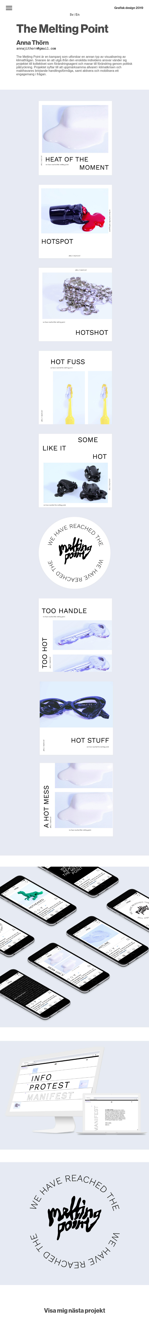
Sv (72, 14)
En (77, 14)
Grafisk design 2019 (128, 8)
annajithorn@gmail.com (36, 48)
